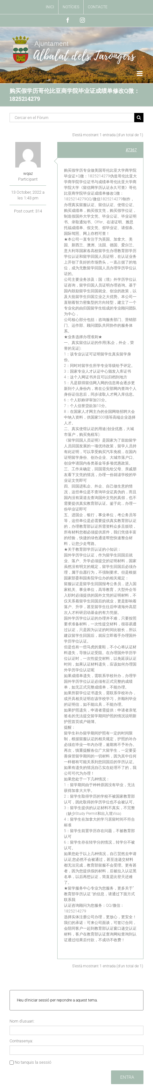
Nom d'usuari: (22, 1021)
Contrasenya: (21, 1041)
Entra (127, 1077)
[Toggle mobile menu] (140, 73)
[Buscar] (138, 117)
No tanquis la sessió (33, 1062)
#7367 (131, 150)
